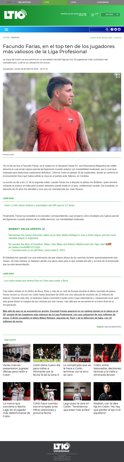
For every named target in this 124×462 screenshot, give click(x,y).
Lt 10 (15, 14)
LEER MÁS (8, 198)
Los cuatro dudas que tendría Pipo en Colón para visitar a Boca (36, 280)
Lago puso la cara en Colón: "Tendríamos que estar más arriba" (76, 406)
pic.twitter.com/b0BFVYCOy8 (24, 247)
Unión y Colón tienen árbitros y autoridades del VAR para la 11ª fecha (39, 205)
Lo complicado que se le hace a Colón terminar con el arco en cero (77, 370)
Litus (73, 2)
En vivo (109, 15)
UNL (9, 2)
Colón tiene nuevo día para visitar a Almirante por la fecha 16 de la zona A (46, 370)
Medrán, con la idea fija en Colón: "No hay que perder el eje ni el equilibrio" (107, 408)
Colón (6, 37)
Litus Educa (102, 2)
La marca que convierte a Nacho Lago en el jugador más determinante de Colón (16, 410)
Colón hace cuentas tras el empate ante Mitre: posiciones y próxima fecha (45, 408)
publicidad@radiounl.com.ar (62, 458)
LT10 (47, 2)
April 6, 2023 (58, 250)
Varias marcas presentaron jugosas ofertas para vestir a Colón (15, 370)
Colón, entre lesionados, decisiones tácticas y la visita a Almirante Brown (107, 370)
